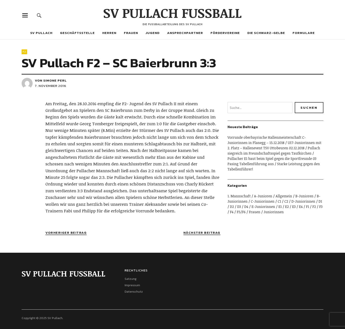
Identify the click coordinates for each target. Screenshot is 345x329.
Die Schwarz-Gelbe (266, 32)
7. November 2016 (50, 85)
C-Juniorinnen (262, 201)
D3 (239, 206)
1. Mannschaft (239, 196)
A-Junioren (263, 196)
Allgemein (284, 196)
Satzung (130, 279)
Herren (109, 32)
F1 (307, 206)
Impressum (132, 285)
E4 (301, 206)
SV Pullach (41, 32)
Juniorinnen (274, 211)
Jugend (152, 32)
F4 (231, 211)
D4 (246, 206)
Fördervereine (225, 32)
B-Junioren (304, 196)
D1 (320, 201)
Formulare (304, 32)
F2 (24, 52)
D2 (232, 206)
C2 (286, 201)
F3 (321, 206)
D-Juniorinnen (303, 201)
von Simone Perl (51, 80)
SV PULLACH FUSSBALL (172, 13)
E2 (287, 206)
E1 (280, 206)
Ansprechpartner (185, 32)
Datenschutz (134, 291)
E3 (294, 206)
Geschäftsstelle (77, 32)
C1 (279, 201)
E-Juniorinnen (263, 206)
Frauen (131, 32)
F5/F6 (241, 211)
